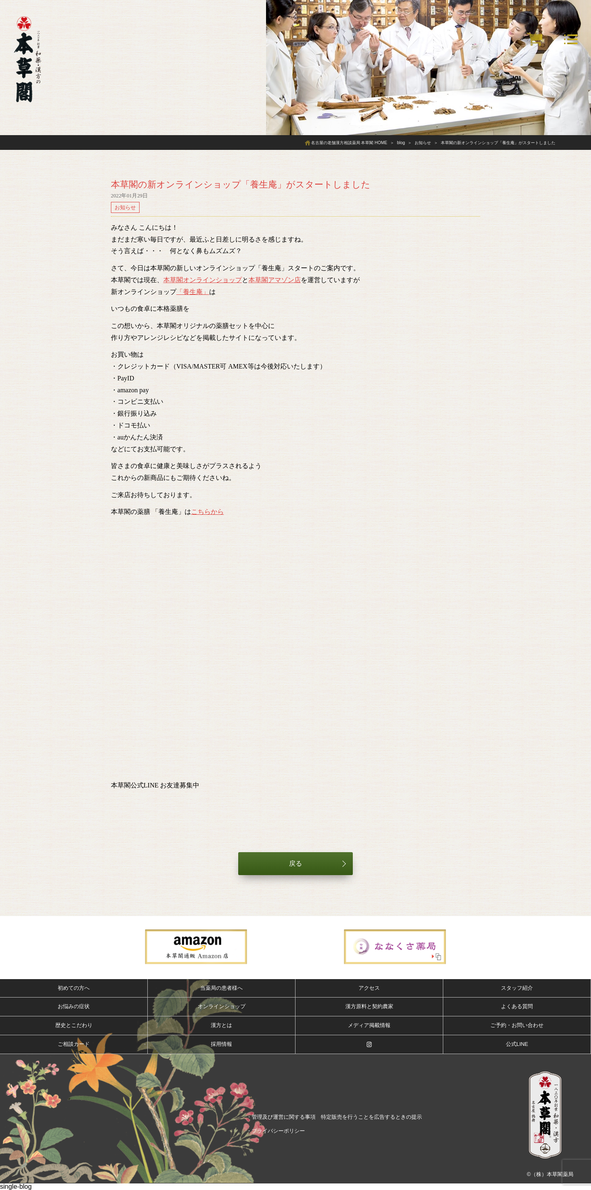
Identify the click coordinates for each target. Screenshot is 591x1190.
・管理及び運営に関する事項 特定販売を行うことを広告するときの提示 (334, 1117)
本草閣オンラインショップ (202, 279)
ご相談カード (74, 1044)
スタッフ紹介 (517, 988)
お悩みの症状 (74, 1006)
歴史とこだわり (73, 1025)
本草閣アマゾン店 (274, 279)
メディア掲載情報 (369, 1025)
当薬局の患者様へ (221, 988)
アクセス (369, 988)
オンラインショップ (222, 1006)
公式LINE (517, 1044)
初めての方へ (74, 988)
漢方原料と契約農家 (369, 1006)
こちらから (207, 511)
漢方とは (221, 1025)
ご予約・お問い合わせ (517, 1025)
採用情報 (221, 1044)
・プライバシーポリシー (275, 1131)
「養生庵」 (192, 291)
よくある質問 (517, 1006)
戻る (295, 863)
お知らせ (125, 207)
